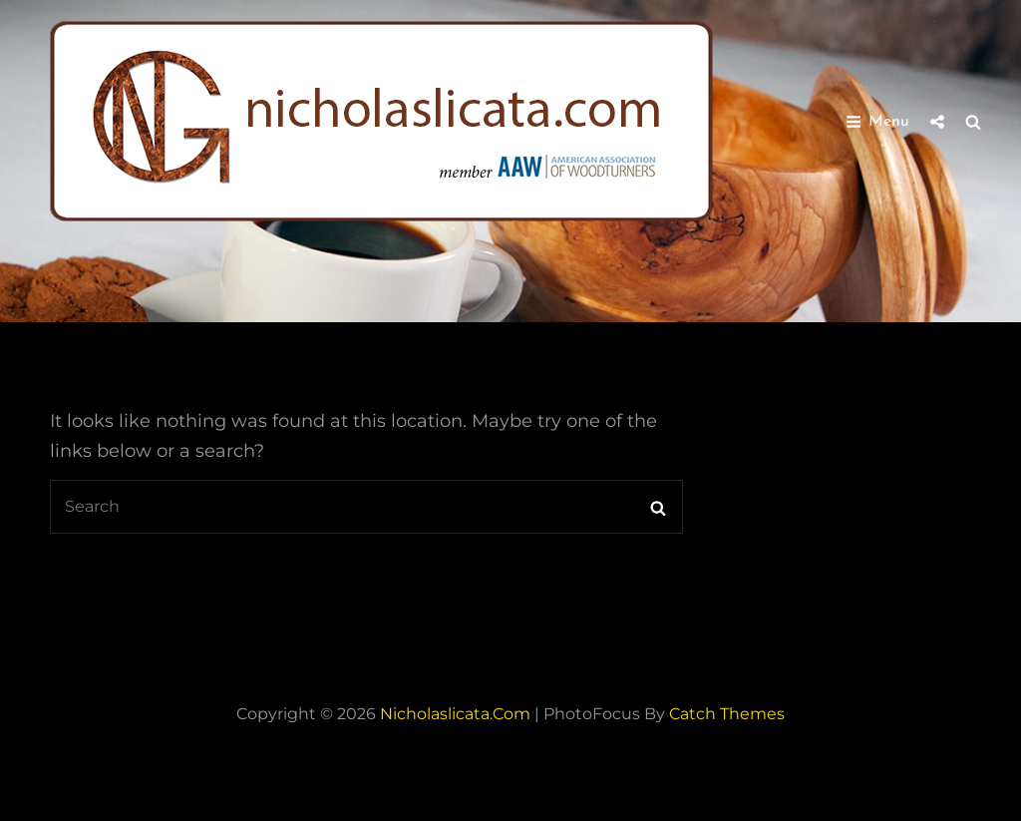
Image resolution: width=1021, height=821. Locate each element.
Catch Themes (727, 713)
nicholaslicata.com (455, 713)
